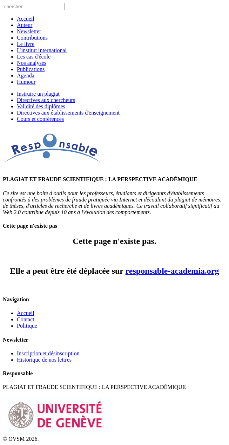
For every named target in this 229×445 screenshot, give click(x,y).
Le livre (25, 44)
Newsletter (29, 31)
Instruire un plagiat (38, 94)
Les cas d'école (33, 57)
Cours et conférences (40, 119)
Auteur (24, 25)
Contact (25, 319)
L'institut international (42, 50)
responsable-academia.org (172, 270)
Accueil (25, 19)
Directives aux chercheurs (46, 100)
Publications (31, 69)
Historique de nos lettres (44, 360)
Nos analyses (31, 63)
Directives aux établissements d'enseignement (68, 113)
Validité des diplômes (41, 106)
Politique (27, 326)
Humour (26, 82)
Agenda (25, 75)
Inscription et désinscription (48, 353)
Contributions (32, 38)
